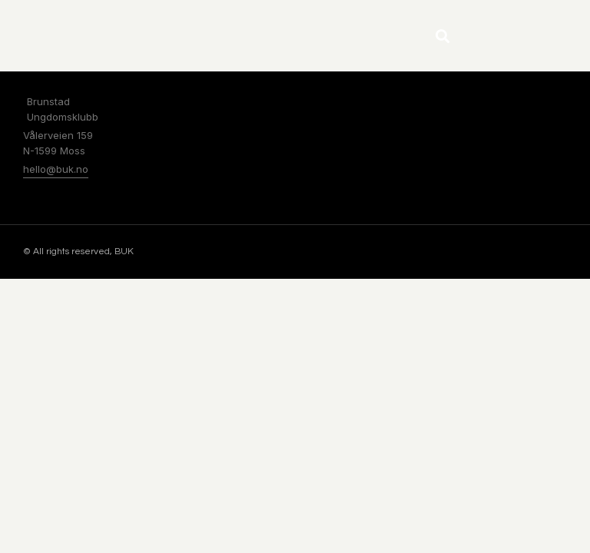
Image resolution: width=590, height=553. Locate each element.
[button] (442, 35)
